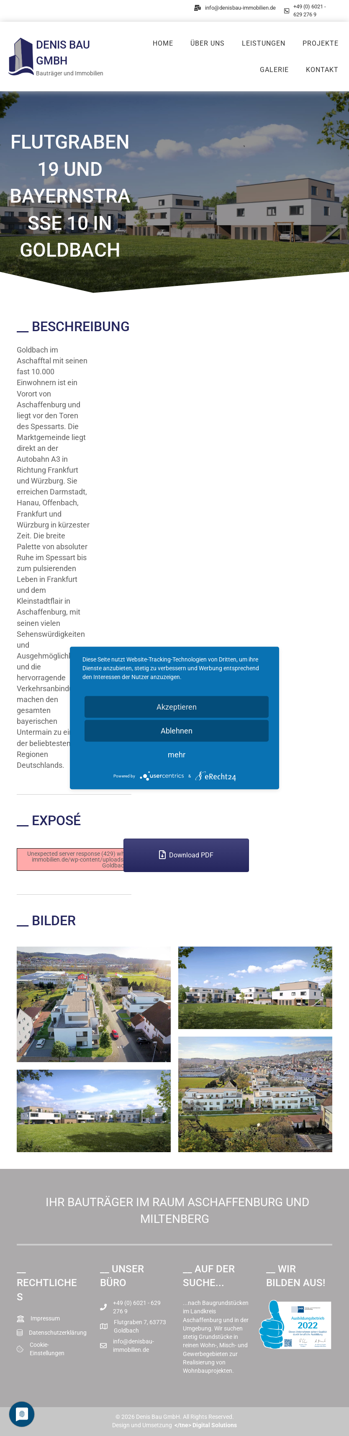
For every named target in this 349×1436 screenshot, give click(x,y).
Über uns (207, 43)
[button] (186, 855)
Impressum (45, 1318)
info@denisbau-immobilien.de (240, 8)
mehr (176, 754)
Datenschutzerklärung (58, 1332)
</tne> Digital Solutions (205, 1425)
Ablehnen (176, 730)
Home (163, 43)
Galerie (274, 70)
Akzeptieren (177, 707)
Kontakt (322, 70)
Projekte (321, 43)
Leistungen (263, 43)
